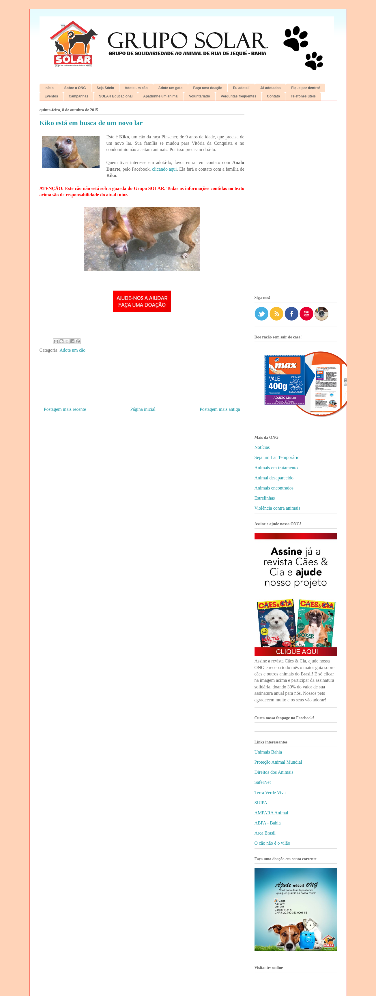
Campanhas (78, 96)
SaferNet (263, 782)
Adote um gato (170, 88)
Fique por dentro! (305, 88)
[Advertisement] (296, 196)
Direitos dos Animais (274, 772)
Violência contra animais (277, 508)
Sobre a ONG (75, 88)
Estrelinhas (265, 498)
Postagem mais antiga (220, 409)
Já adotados (270, 88)
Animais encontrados (274, 487)
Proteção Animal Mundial (278, 762)
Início (49, 88)
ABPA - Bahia (268, 822)
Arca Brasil (265, 833)
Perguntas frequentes (238, 96)
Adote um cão (136, 88)
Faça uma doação (207, 88)
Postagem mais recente (65, 409)
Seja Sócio (105, 88)
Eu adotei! (241, 88)
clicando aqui (164, 169)
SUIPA (261, 802)
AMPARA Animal (271, 812)
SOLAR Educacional (115, 96)
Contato (273, 96)
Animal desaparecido (274, 477)
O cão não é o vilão (272, 843)
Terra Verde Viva (270, 792)
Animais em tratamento (276, 467)
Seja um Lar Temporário (277, 457)
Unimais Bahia (268, 752)
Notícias (262, 447)
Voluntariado (199, 96)
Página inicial (143, 409)
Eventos (51, 96)
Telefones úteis (303, 96)
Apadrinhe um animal (160, 96)
